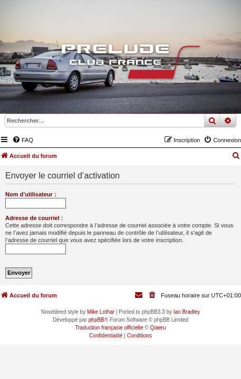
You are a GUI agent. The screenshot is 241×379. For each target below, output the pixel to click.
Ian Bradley (186, 312)
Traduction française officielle (109, 328)
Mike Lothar (100, 312)
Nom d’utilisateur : (30, 194)
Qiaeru (158, 328)
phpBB (96, 320)
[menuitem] (22, 140)
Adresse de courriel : (34, 218)
